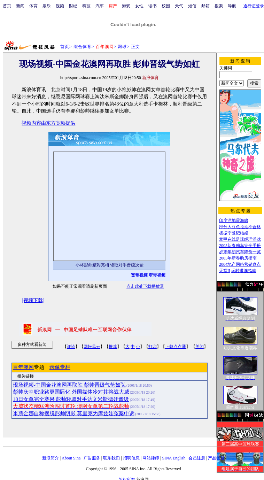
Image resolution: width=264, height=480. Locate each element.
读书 (152, 5)
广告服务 (92, 458)
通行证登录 (253, 5)
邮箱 (205, 5)
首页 (7, 5)
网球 (122, 46)
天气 (179, 5)
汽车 (99, 5)
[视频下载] (33, 300)
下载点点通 (175, 346)
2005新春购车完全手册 (240, 245)
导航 (232, 5)
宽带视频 (139, 275)
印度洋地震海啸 (233, 220)
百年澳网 (23, 367)
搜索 (219, 5)
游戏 (126, 5)
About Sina (71, 458)
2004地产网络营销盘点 (240, 264)
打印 (152, 346)
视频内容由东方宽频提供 (48, 123)
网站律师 (150, 458)
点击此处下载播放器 (145, 286)
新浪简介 (50, 458)
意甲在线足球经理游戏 (240, 239)
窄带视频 (157, 275)
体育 (33, 5)
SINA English (173, 458)
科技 (86, 5)
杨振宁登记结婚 (233, 233)
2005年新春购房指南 (238, 258)
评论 (71, 346)
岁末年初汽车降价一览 (240, 251)
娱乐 (46, 5)
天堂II (224, 270)
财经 (73, 5)
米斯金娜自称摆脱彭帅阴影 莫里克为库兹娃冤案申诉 (73, 413)
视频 (60, 5)
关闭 (199, 346)
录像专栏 (59, 367)
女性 (139, 5)
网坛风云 (92, 346)
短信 (192, 5)
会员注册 (196, 458)
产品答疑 (216, 458)
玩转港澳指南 (243, 270)
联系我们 (111, 458)
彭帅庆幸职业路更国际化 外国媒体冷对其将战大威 (71, 392)
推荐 (113, 346)
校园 (166, 5)
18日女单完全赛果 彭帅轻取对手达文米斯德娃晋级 (71, 399)
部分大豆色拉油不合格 (240, 226)
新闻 (20, 5)
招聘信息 (131, 458)
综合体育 (82, 46)
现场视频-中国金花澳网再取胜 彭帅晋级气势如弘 (69, 385)
